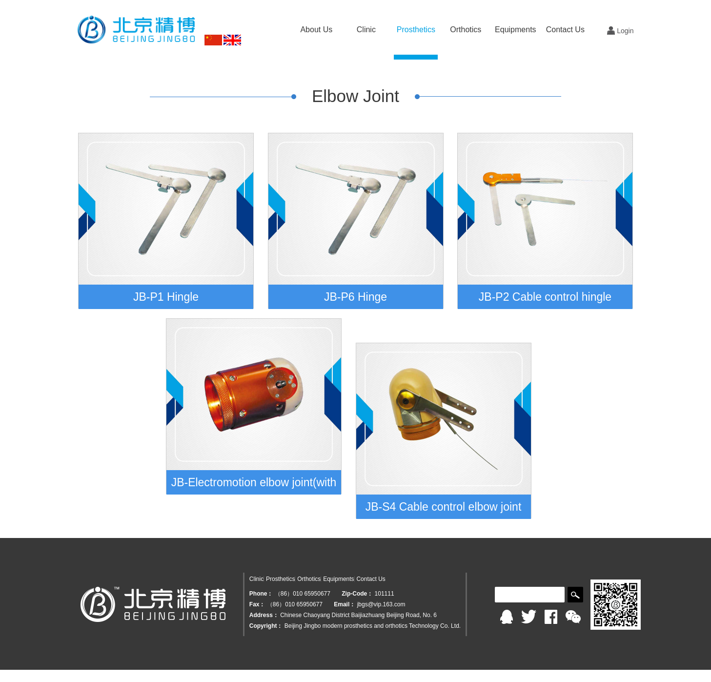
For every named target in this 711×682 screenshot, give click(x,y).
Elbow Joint (355, 95)
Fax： (257, 604)
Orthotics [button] (465, 29)
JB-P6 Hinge (355, 296)
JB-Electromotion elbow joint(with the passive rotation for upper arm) (254, 485)
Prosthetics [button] (416, 29)
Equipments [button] (515, 29)
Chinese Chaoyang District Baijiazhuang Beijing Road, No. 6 (358, 615)
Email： (344, 604)
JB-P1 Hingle (166, 296)
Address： (264, 615)
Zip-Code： (357, 593)
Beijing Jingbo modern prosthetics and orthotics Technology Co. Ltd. (372, 625)
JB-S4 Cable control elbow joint (444, 506)
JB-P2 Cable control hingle (545, 296)
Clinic (256, 579)
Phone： (261, 593)
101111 (384, 593)
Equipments (338, 579)
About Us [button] (316, 29)
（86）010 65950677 (303, 593)
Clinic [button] (366, 29)
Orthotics (309, 579)
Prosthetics (280, 579)
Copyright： (266, 625)
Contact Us (565, 29)
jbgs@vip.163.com (381, 604)
